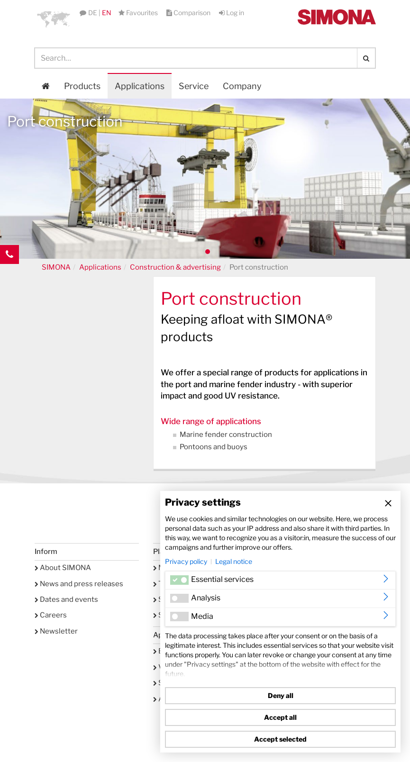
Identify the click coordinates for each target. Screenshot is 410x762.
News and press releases (79, 584)
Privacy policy (186, 561)
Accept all (280, 717)
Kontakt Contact (9, 273)
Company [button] (242, 86)
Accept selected (280, 739)
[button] (54, 19)
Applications (139, 86)
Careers (51, 615)
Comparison (189, 13)
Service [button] (194, 86)
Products (82, 86)
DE (92, 13)
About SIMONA (63, 567)
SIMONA (56, 267)
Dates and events (66, 599)
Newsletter (56, 631)
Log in (231, 13)
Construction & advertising (175, 267)
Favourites (138, 13)
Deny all (280, 695)
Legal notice (233, 561)
